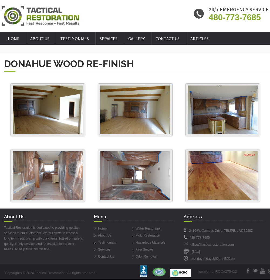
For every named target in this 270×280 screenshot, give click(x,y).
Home (13, 38)
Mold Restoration (148, 235)
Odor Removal (146, 256)
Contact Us (168, 38)
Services (108, 38)
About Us (39, 38)
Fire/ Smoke (144, 249)
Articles (199, 38)
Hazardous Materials (150, 242)
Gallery (136, 38)
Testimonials (74, 38)
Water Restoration (148, 228)
